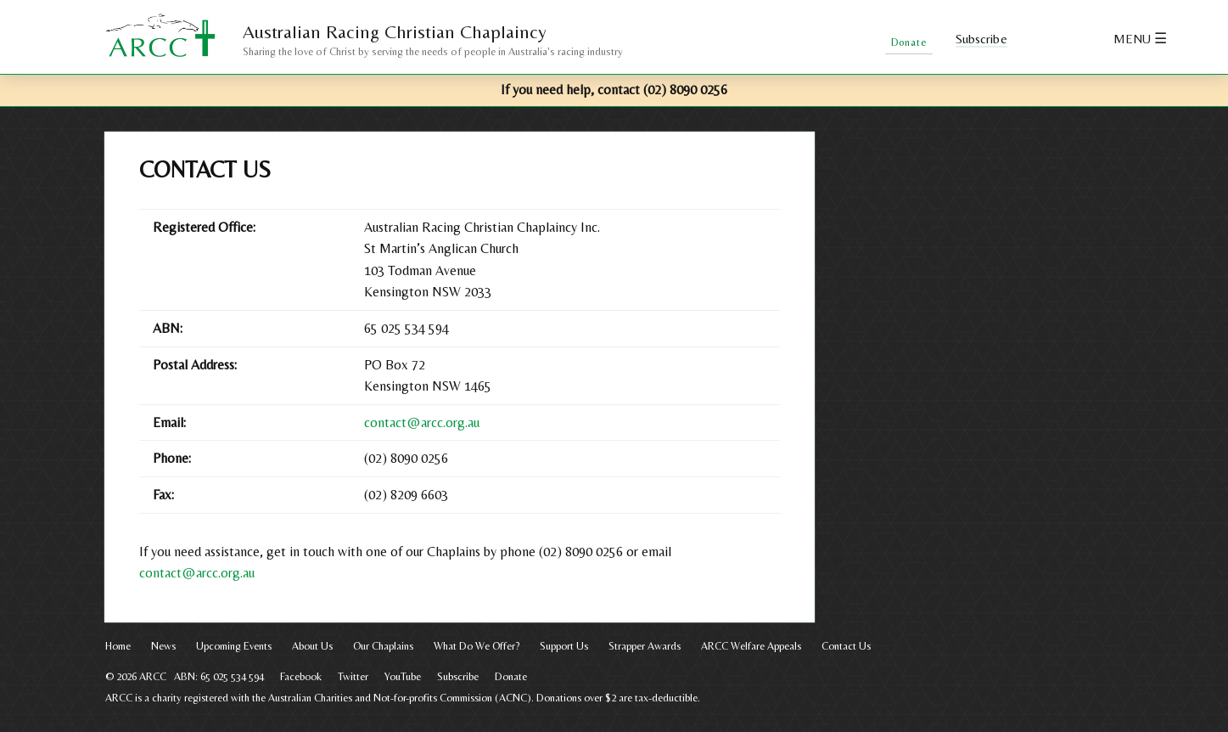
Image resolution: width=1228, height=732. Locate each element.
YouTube (402, 676)
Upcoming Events (234, 645)
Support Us (564, 645)
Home (118, 645)
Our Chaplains (383, 645)
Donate (511, 676)
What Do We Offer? (476, 645)
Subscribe (981, 39)
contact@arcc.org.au (421, 422)
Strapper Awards (644, 645)
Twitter (1074, 39)
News (163, 645)
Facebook (1041, 39)
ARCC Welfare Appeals (751, 645)
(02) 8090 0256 (685, 90)
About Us (312, 645)
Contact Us (846, 645)
